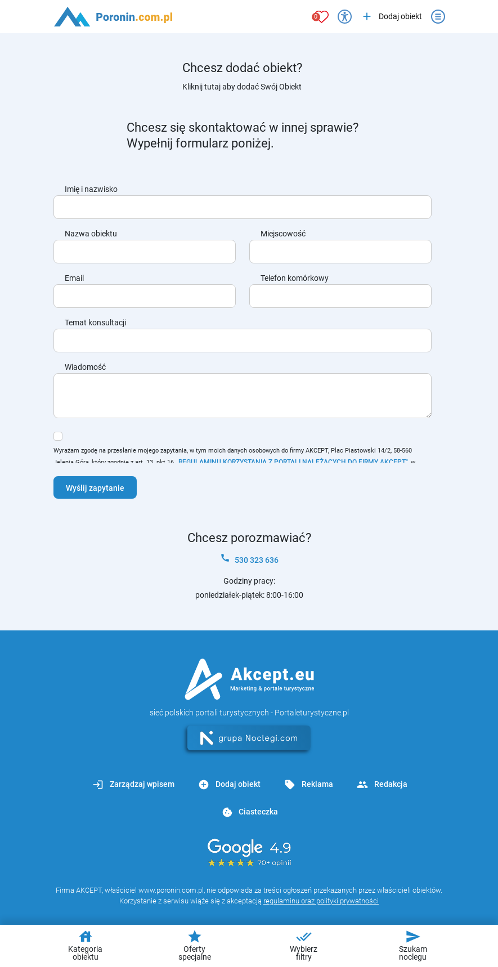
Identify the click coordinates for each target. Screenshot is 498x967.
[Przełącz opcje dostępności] (345, 17)
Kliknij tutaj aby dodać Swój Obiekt (242, 86)
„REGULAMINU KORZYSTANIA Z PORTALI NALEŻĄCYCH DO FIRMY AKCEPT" (292, 462)
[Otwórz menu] (438, 17)
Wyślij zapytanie (95, 488)
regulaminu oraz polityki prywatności (321, 901)
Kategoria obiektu (85, 945)
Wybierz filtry (303, 945)
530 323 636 (249, 559)
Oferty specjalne (194, 945)
